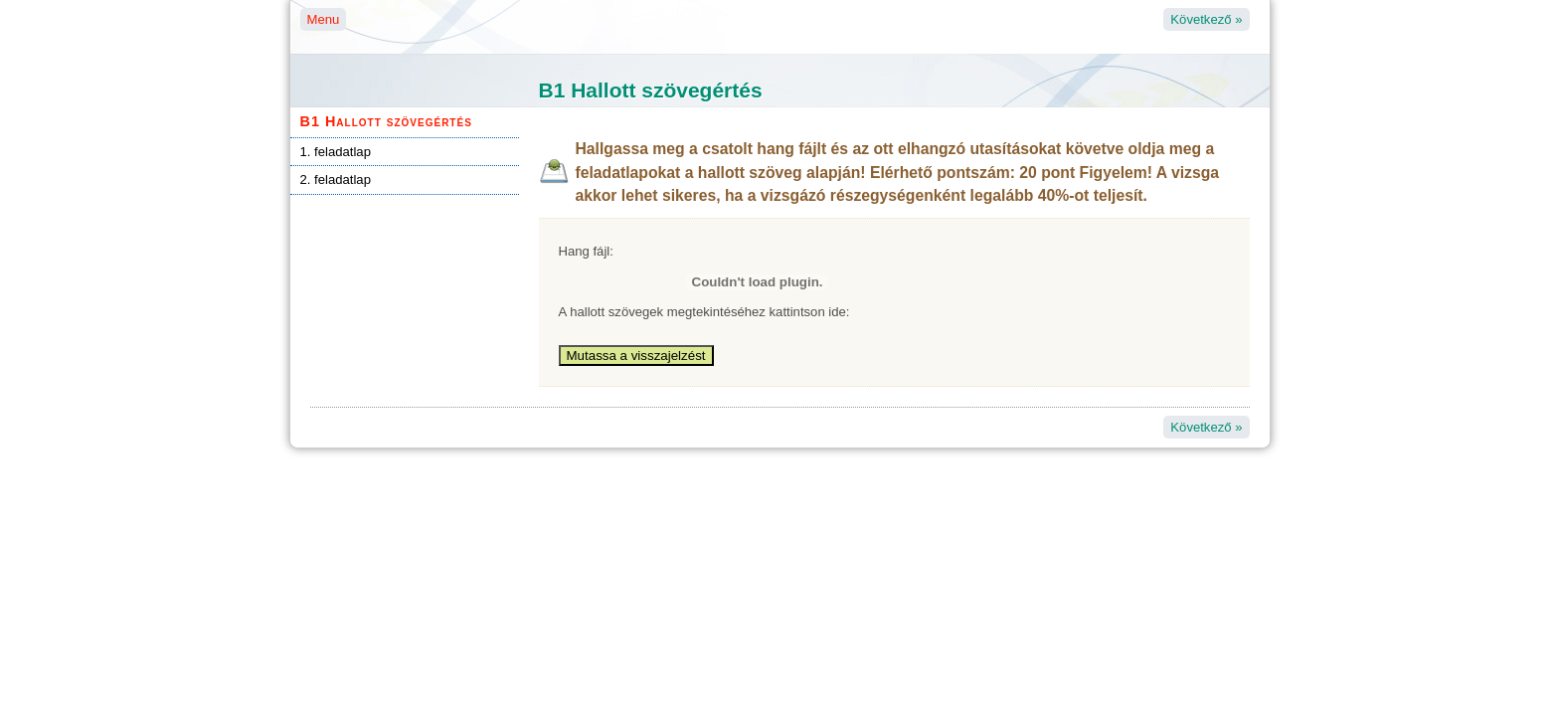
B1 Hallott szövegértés (386, 121)
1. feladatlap (335, 151)
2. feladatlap (335, 179)
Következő (1206, 19)
